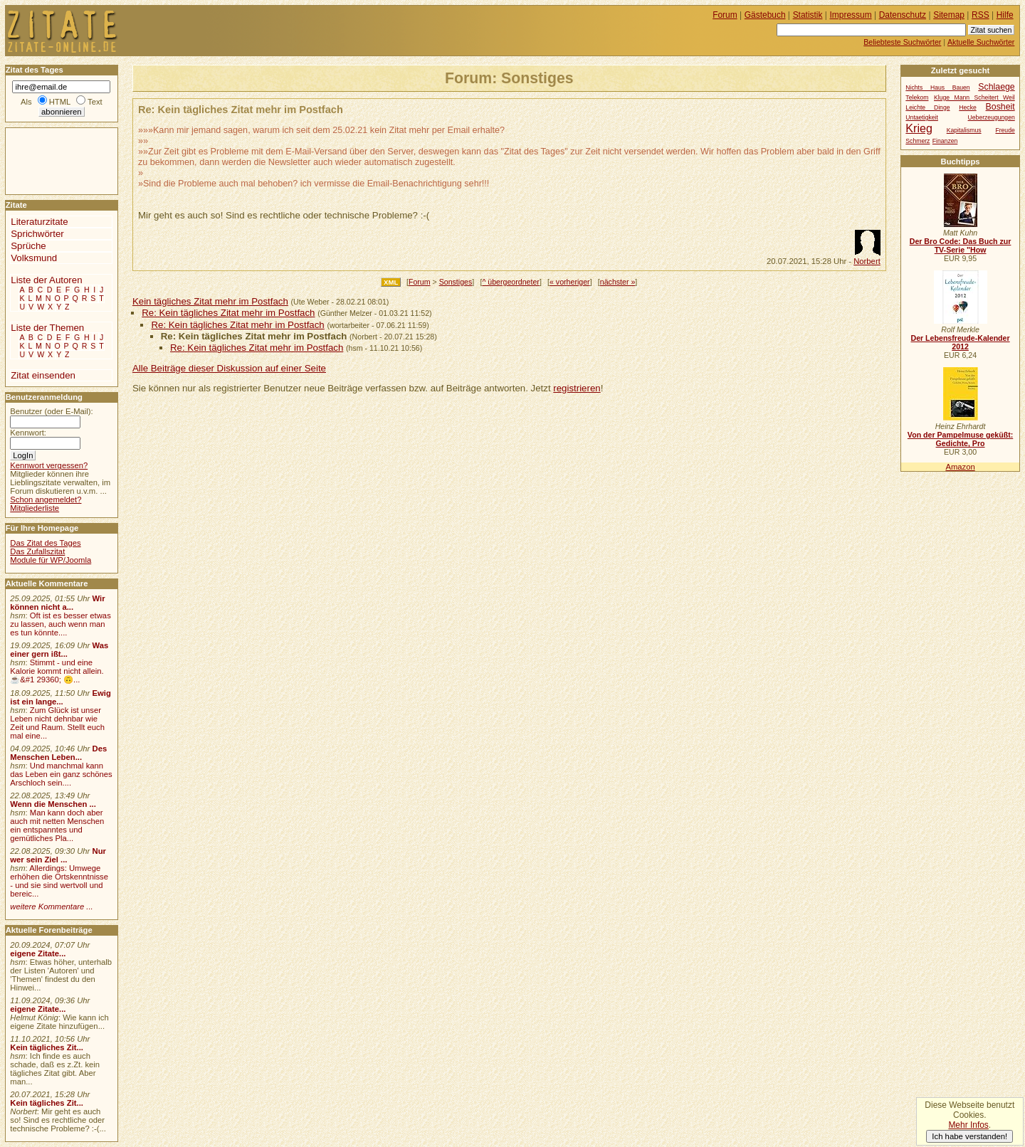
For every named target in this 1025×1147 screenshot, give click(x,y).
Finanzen (944, 140)
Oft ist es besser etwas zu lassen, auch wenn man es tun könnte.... (60, 624)
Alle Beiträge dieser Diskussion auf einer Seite (229, 368)
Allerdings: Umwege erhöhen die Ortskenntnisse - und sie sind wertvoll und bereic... (59, 881)
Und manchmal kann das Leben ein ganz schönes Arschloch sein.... (61, 774)
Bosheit (1000, 107)
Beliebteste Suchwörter (902, 42)
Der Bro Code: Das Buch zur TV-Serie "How (960, 245)
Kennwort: (28, 432)
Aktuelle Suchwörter (980, 42)
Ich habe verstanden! (969, 1136)
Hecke (967, 107)
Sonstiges (456, 282)
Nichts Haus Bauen (937, 87)
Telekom (916, 97)
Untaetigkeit (921, 117)
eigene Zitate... (37, 953)
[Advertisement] (48, 160)
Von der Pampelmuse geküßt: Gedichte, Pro (960, 439)
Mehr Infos (968, 1125)
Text (95, 101)
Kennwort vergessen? (49, 465)
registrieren (576, 388)
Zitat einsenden (43, 375)
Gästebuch (765, 15)
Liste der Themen (47, 327)
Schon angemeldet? (45, 499)
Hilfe (1005, 15)
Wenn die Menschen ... (53, 804)
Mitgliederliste (34, 508)
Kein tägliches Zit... (46, 1047)
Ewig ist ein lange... (60, 697)
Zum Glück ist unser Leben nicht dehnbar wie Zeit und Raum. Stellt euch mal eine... (57, 723)
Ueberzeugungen (991, 117)
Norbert (867, 261)
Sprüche (28, 245)
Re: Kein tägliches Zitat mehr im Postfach (228, 312)
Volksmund (34, 258)
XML (390, 282)
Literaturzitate (39, 221)
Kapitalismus (964, 130)
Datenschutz (902, 15)
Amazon (959, 466)
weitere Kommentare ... (51, 906)
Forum (420, 282)
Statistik (808, 15)
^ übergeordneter (510, 282)
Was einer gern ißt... (59, 649)
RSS (980, 15)
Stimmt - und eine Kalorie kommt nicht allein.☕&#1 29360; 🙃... (57, 671)
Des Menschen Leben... (58, 752)
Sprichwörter (37, 233)
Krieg (918, 128)
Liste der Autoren (46, 280)
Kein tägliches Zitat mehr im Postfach (210, 301)
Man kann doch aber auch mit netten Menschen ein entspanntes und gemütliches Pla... (57, 825)
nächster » (618, 282)
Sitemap (948, 15)
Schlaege (996, 87)
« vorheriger (570, 282)
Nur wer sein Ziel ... (58, 855)
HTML (59, 101)
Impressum (851, 15)
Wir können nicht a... (57, 602)
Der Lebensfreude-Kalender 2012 (959, 342)
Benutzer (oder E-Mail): (51, 411)
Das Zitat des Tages (45, 543)
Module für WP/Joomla (50, 560)
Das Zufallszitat (37, 551)
